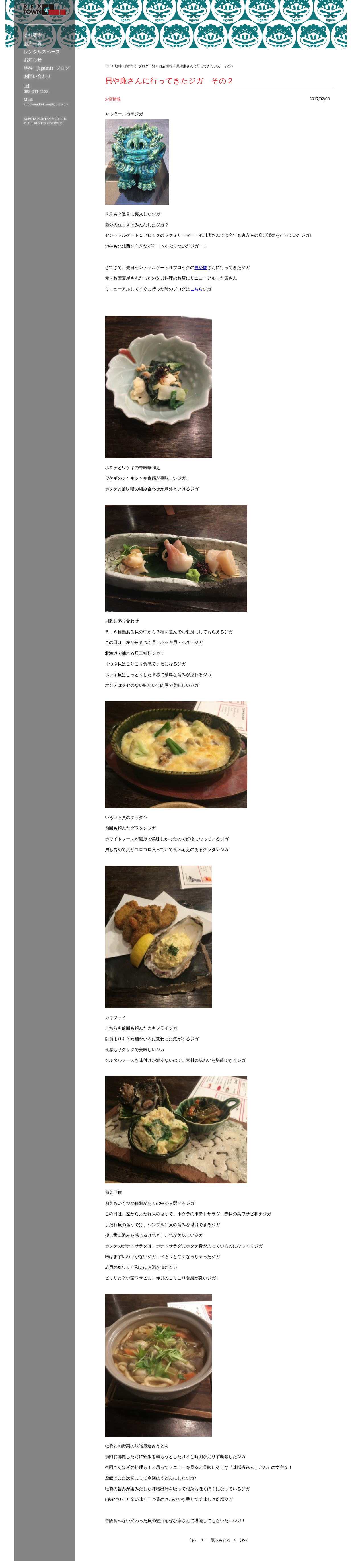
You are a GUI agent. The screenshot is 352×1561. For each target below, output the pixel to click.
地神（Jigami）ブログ (47, 68)
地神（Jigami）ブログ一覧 (135, 66)
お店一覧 (33, 43)
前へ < (196, 1540)
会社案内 (33, 35)
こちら (196, 289)
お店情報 (165, 66)
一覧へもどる (219, 1540)
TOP (108, 66)
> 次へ (241, 1540)
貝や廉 (200, 267)
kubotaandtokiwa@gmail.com (46, 104)
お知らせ (33, 59)
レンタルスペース (42, 51)
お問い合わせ (37, 76)
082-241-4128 (36, 91)
